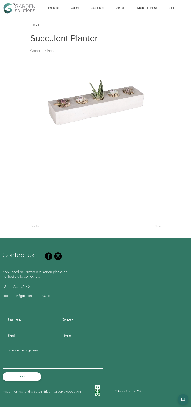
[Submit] (22, 376)
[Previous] (43, 226)
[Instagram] (58, 256)
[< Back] (43, 25)
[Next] (151, 226)
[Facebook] (48, 256)
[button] (54, 8)
